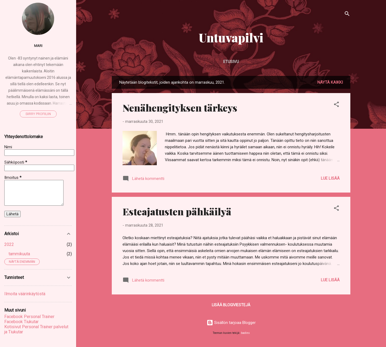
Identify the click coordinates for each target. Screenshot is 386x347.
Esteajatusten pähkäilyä (177, 211)
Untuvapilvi (231, 37)
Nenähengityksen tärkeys (180, 107)
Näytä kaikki (330, 82)
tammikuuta (19, 253)
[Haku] (347, 14)
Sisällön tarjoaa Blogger (231, 322)
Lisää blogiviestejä (231, 305)
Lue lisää (330, 178)
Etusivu (231, 61)
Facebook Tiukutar (21, 321)
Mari (38, 45)
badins (245, 333)
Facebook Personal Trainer (29, 316)
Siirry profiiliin (38, 114)
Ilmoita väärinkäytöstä (24, 293)
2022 (9, 244)
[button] (336, 105)
